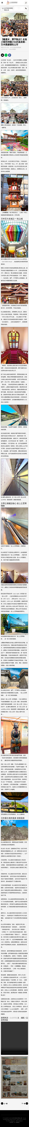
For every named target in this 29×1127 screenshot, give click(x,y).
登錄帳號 (17, 1122)
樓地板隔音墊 (20, 587)
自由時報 (13, 1018)
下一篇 (25, 1103)
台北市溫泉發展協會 (9, 8)
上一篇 (4, 1103)
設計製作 (11, 1122)
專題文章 (6, 10)
